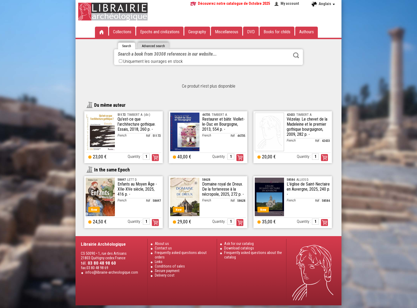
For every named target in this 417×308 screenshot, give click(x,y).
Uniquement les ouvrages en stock (151, 61)
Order (155, 157)
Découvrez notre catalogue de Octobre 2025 (234, 3)
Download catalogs (239, 248)
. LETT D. (127, 180)
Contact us (163, 248)
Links (158, 262)
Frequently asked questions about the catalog (253, 255)
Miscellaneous (226, 31)
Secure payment (167, 271)
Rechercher (296, 55)
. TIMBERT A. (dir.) (134, 115)
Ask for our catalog (239, 243)
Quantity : (135, 156)
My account (290, 3)
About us (162, 243)
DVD (251, 31)
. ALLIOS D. (298, 180)
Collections (122, 31)
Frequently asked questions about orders (181, 255)
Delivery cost (164, 275)
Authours (306, 31)
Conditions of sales (170, 266)
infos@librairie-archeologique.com (111, 272)
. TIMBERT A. (215, 115)
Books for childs (277, 31)
